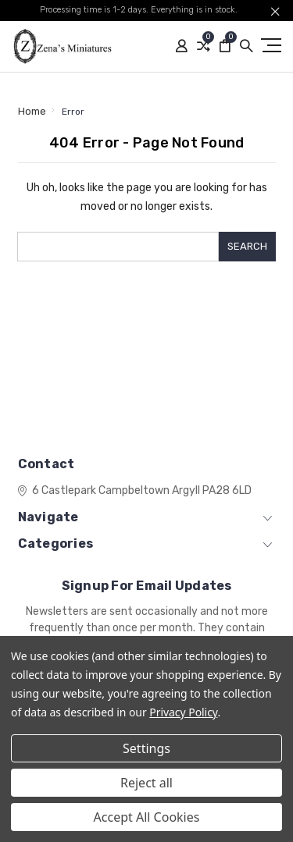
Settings (146, 748)
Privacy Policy (183, 712)
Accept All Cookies (147, 817)
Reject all (146, 782)
